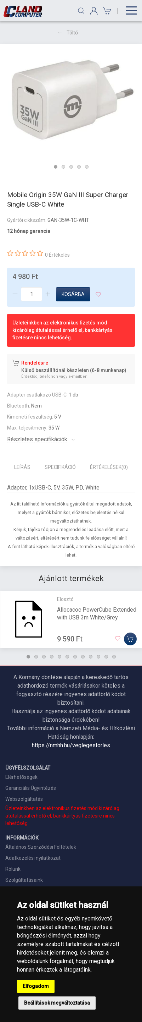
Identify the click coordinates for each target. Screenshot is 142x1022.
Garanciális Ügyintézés (30, 788)
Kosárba (73, 294)
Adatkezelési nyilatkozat (33, 858)
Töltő (72, 32)
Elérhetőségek (21, 777)
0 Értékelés (57, 255)
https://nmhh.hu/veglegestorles (71, 745)
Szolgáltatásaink (24, 880)
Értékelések (109, 467)
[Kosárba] (130, 638)
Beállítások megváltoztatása (57, 1003)
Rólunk (13, 869)
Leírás (22, 467)
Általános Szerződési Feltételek (40, 847)
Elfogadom (36, 986)
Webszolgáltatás (24, 799)
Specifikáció (60, 467)
